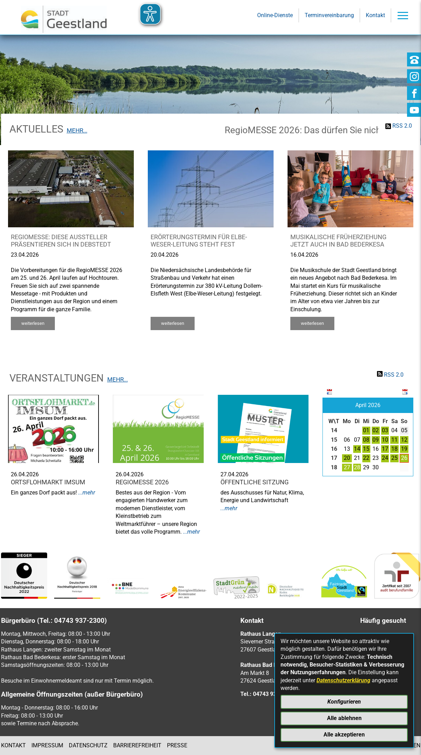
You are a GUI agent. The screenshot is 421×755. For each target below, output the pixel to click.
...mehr (86, 492)
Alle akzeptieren (344, 734)
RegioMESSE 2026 (142, 482)
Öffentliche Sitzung (254, 482)
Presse (177, 745)
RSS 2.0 (402, 125)
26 (404, 458)
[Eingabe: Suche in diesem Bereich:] (201, 70)
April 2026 (367, 405)
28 (357, 467)
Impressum (47, 745)
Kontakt (13, 745)
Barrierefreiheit (137, 745)
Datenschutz (88, 745)
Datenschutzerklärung (343, 680)
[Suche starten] (307, 70)
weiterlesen (32, 323)
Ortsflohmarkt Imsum (48, 482)
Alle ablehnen (344, 718)
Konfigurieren (344, 701)
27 (347, 467)
